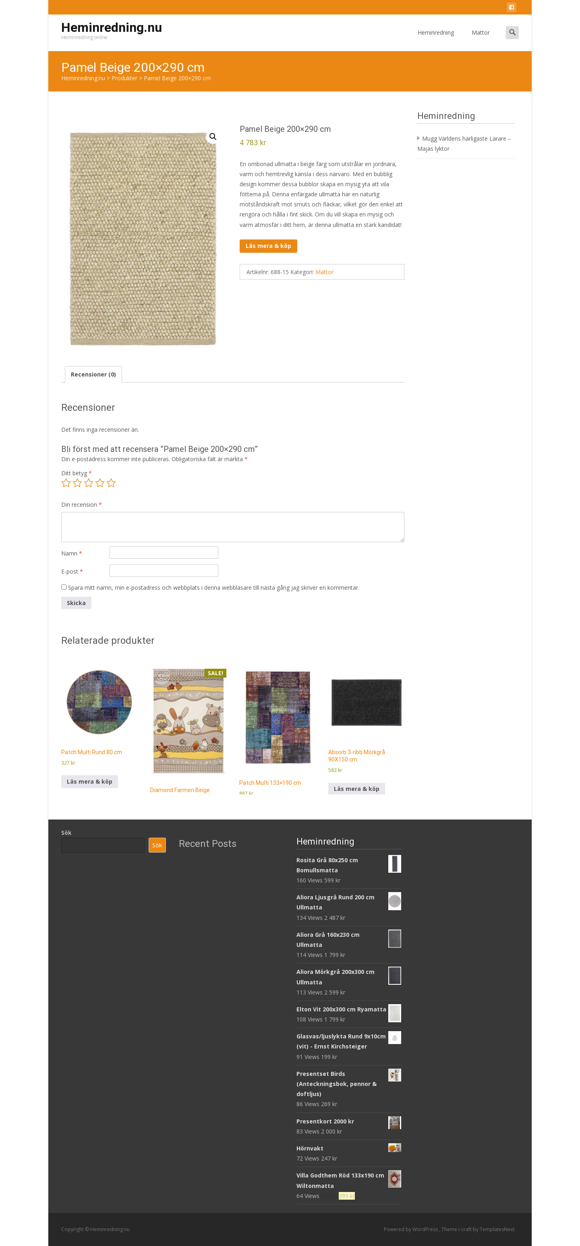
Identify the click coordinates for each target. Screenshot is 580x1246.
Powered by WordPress (411, 1229)
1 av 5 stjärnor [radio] (66, 483)
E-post (72, 571)
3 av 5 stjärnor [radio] (88, 483)
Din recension (81, 504)
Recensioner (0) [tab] (93, 374)
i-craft (465, 1229)
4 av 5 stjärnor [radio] (100, 483)
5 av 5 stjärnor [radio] (111, 483)
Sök (66, 832)
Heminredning (436, 40)
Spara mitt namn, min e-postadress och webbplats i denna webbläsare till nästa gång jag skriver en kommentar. (213, 587)
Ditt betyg (76, 473)
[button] (213, 136)
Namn (71, 553)
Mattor (481, 40)
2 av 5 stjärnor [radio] (77, 483)
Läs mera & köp (268, 246)
